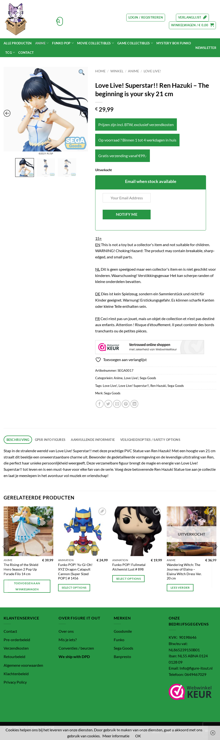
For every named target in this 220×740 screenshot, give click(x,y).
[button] (145, 17)
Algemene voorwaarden (23, 665)
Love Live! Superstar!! (134, 386)
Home (100, 71)
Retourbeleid (14, 656)
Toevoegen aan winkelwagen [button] (27, 586)
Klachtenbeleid (16, 673)
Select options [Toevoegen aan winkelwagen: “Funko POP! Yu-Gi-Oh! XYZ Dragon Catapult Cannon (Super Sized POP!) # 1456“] (74, 587)
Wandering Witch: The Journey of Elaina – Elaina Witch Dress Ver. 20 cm (184, 571)
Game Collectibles (135, 43)
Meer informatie (115, 735)
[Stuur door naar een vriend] (117, 404)
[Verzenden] (58, 21)
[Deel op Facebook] (100, 404)
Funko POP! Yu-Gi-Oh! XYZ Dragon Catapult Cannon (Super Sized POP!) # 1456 (75, 571)
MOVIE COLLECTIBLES (95, 43)
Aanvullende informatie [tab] (93, 440)
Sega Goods (148, 378)
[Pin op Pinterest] (126, 404)
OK (138, 735)
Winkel (116, 71)
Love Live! (152, 71)
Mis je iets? (68, 639)
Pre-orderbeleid (17, 639)
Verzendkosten (16, 648)
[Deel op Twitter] (108, 404)
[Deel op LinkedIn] (134, 404)
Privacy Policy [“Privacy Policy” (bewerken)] (15, 682)
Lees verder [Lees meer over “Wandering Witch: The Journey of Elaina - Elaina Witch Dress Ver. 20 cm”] (180, 587)
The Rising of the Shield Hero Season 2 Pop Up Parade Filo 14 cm (21, 569)
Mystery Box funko (173, 43)
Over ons (66, 631)
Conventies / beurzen (76, 648)
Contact (26, 52)
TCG (10, 52)
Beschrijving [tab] (18, 440)
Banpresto (122, 656)
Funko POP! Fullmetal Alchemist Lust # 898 (129, 567)
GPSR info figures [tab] (50, 440)
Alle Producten (18, 43)
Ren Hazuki (158, 386)
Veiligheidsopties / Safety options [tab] (150, 440)
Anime (42, 43)
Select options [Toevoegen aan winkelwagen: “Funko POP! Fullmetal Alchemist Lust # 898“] (128, 578)
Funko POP (63, 43)
